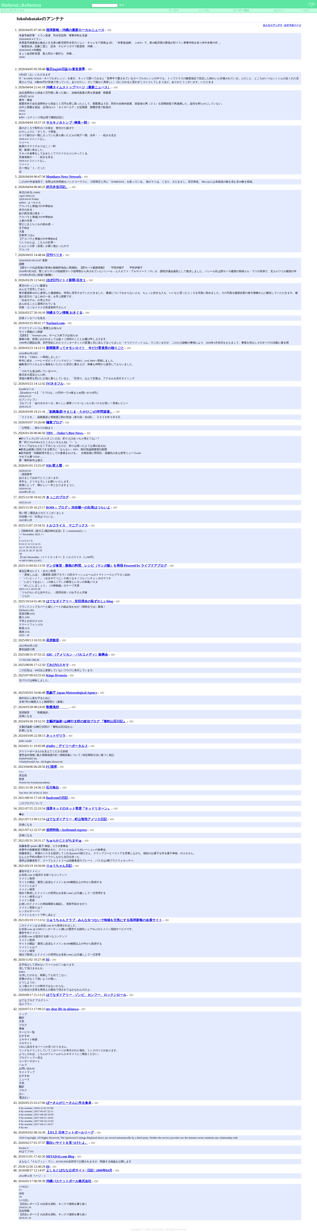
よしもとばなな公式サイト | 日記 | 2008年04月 (79, 1170)
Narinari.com (55, 323)
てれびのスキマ (57, 665)
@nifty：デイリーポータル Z (67, 746)
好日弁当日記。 (57, 187)
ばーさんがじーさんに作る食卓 (68, 1103)
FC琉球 (51, 766)
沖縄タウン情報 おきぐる (64, 312)
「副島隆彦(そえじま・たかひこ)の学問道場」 (79, 411)
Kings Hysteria (56, 675)
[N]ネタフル (54, 383)
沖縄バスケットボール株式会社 (68, 1181)
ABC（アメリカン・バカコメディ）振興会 (77, 654)
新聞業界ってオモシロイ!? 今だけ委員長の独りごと (85, 348)
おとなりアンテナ (272, 25)
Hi (47, 959)
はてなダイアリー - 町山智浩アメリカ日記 (76, 819)
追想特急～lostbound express (66, 830)
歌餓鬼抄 (57, 707)
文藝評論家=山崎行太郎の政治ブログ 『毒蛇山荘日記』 (86, 721)
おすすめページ (292, 25)
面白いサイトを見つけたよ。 (67, 1142)
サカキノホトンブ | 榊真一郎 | (67, 122)
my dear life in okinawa (62, 1009)
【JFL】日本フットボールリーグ (70, 1132)
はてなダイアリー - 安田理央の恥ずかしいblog (79, 601)
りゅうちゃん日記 (59, 865)
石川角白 (53, 787)
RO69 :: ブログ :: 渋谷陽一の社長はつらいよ (78, 507)
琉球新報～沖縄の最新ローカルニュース (75, 30)
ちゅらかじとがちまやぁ (64, 840)
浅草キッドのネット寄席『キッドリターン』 (78, 808)
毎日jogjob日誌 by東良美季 (65, 69)
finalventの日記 (57, 797)
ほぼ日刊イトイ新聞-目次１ (66, 280)
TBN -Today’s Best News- (65, 433)
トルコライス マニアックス (67, 525)
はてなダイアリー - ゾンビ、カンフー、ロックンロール (86, 995)
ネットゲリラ (56, 735)
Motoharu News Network (63, 176)
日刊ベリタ (54, 255)
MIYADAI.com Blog (60, 1156)
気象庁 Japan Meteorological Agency (71, 692)
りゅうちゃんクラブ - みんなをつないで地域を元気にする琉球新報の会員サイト (104, 920)
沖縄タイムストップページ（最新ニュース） (78, 87)
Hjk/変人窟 (54, 465)
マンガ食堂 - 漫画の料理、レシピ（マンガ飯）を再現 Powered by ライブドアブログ (106, 565)
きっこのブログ (57, 497)
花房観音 (52, 640)
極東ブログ (54, 422)
